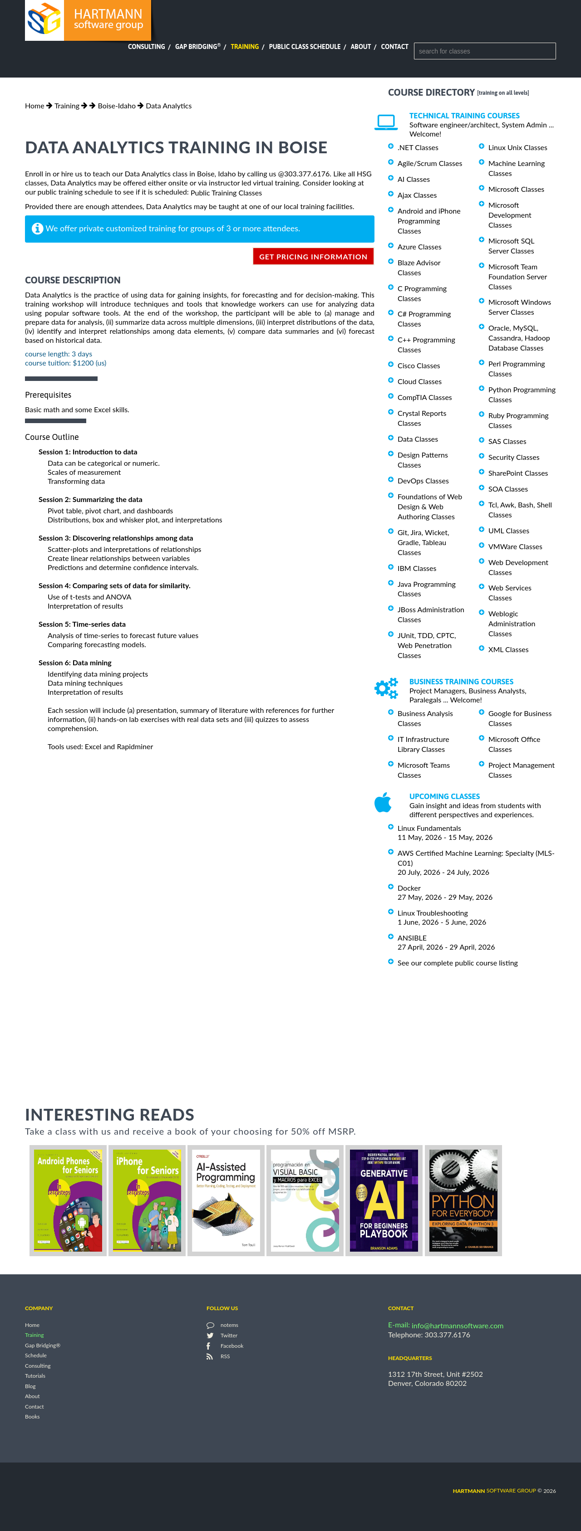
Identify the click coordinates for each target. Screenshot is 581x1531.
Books (32, 1417)
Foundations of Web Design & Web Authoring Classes (430, 506)
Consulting (146, 46)
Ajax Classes (417, 194)
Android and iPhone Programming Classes (429, 220)
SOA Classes (508, 488)
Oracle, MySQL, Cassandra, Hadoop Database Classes (519, 337)
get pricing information (313, 256)
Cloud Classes (420, 381)
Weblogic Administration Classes (511, 623)
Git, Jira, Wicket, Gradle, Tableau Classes (423, 542)
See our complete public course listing (458, 962)
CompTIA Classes (425, 397)
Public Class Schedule (305, 46)
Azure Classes (420, 246)
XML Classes (508, 649)
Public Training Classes (226, 192)
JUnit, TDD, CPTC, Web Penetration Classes (427, 645)
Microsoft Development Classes (510, 214)
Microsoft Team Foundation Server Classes (517, 276)
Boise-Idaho (117, 105)
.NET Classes (418, 147)
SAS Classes (507, 441)
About (361, 46)
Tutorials (35, 1376)
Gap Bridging (198, 46)
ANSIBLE (412, 937)
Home (34, 105)
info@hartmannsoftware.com (458, 1325)
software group (494, 1490)
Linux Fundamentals (429, 828)
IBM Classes (417, 568)
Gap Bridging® (42, 1345)
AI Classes (414, 179)
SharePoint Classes (518, 472)
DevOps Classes (423, 480)
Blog (30, 1386)
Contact (395, 46)
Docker (409, 887)
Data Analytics (169, 105)
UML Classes (508, 530)
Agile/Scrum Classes (430, 163)
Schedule (36, 1355)
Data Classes (418, 438)
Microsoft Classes (516, 189)
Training (245, 46)
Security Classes (514, 457)
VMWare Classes (515, 546)
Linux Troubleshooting (433, 912)
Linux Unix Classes (517, 147)
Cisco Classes (419, 365)
